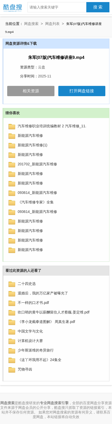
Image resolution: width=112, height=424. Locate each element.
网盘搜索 (31, 24)
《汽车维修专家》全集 (36, 202)
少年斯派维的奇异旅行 (36, 350)
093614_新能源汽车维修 (37, 193)
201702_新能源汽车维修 (37, 164)
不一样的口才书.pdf (33, 303)
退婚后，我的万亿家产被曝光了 (43, 293)
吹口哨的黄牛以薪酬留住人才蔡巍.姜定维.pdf (53, 312)
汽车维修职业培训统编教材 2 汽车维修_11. (52, 126)
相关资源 (31, 91)
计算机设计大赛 (30, 341)
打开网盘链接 (81, 91)
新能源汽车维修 (30, 135)
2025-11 (44, 76)
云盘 (41, 67)
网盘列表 (52, 24)
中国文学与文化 (30, 331)
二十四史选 (27, 284)
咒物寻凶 (25, 369)
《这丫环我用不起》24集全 (39, 360)
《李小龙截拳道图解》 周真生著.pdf (46, 322)
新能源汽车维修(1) (32, 145)
